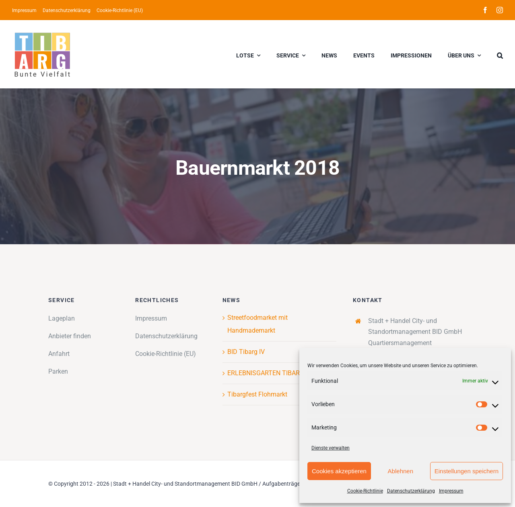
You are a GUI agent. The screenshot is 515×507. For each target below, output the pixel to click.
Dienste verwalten (330, 448)
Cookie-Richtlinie (365, 491)
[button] (500, 54)
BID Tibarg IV (246, 352)
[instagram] (499, 10)
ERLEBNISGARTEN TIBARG (265, 373)
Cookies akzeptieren (339, 471)
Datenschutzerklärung (411, 491)
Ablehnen (400, 471)
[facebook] (485, 10)
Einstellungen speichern (467, 471)
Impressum (451, 491)
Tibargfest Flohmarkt (257, 394)
